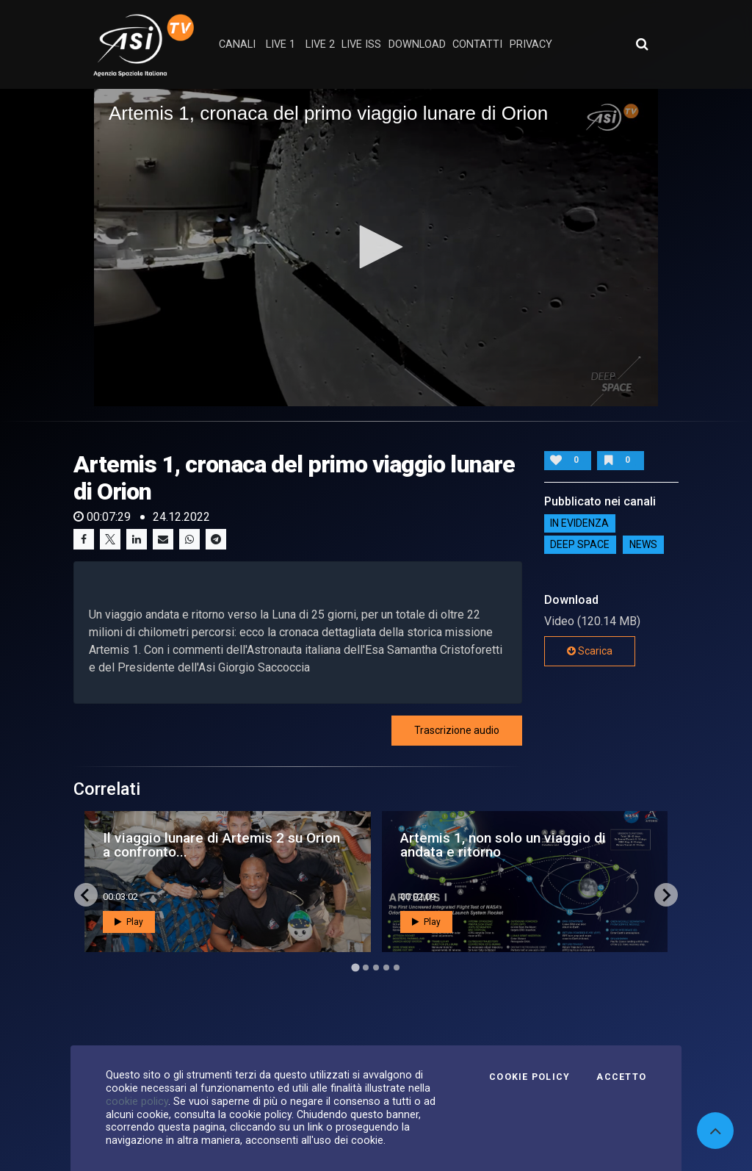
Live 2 (320, 44)
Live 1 (280, 44)
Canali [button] (237, 44)
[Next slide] (666, 895)
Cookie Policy (529, 1077)
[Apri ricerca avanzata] (642, 44)
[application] (376, 247)
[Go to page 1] (355, 968)
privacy (531, 44)
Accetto (621, 1077)
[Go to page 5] (397, 967)
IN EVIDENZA (579, 524)
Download (417, 44)
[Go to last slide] (86, 895)
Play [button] (129, 922)
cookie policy (137, 1101)
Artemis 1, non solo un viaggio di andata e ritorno (503, 844)
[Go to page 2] (366, 967)
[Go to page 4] (386, 967)
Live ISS (361, 44)
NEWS (643, 545)
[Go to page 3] (376, 967)
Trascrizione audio (456, 730)
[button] (376, 247)
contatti (477, 44)
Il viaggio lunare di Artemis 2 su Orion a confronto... (221, 844)
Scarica (589, 651)
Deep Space (580, 545)
